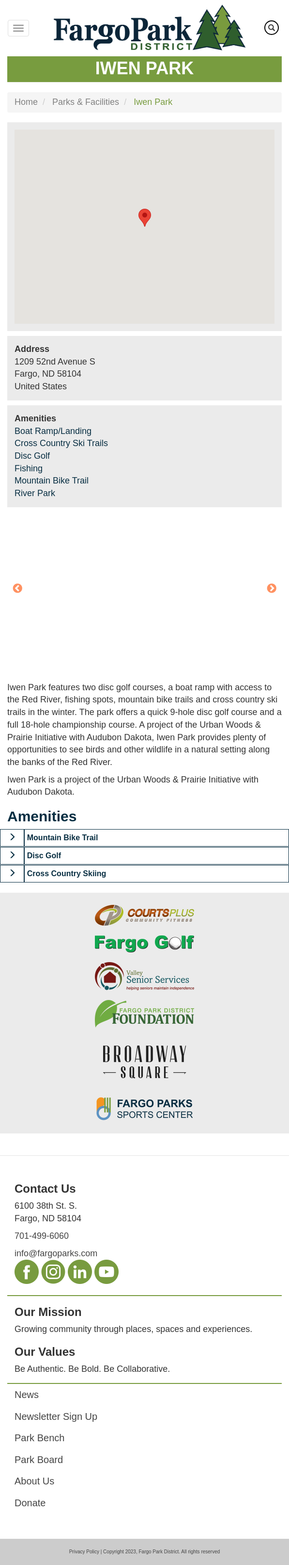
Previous (17, 589)
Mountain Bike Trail (52, 480)
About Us (34, 1481)
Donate (30, 1503)
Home (26, 102)
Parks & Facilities (85, 102)
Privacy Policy (84, 1551)
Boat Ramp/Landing (53, 431)
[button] (12, 838)
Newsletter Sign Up (56, 1416)
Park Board (39, 1459)
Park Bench (39, 1437)
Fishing (29, 468)
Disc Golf (32, 456)
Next (271, 589)
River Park (35, 493)
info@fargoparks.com (56, 1253)
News (27, 1394)
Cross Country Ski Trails (61, 443)
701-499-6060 (42, 1236)
